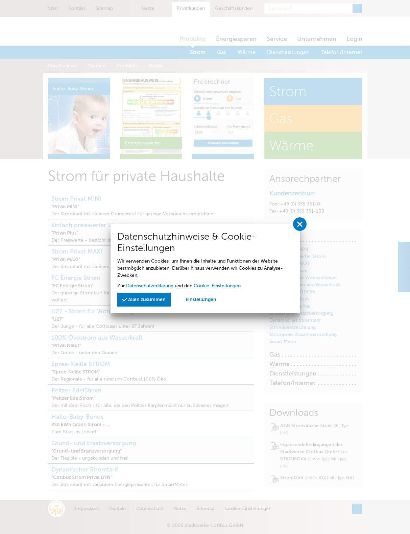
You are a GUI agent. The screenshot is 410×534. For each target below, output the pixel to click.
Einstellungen (201, 299)
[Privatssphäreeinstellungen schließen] (300, 224)
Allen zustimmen (144, 299)
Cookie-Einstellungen (217, 286)
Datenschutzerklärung (149, 286)
